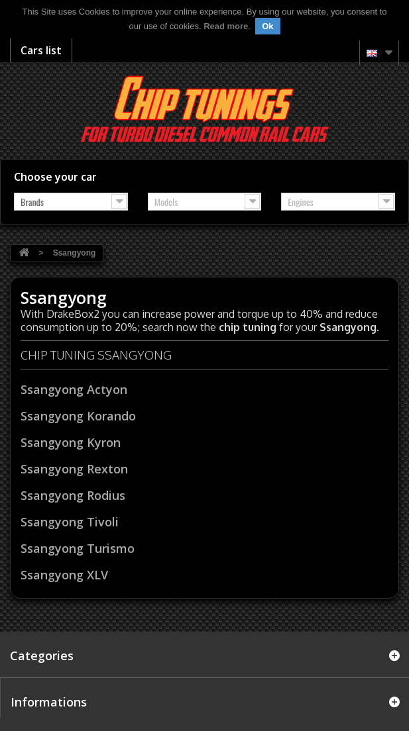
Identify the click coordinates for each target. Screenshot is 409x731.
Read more (226, 26)
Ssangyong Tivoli (70, 522)
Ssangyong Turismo (78, 548)
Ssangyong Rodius (73, 495)
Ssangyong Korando (78, 416)
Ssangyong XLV (64, 575)
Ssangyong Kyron (71, 442)
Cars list (41, 50)
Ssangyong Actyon (74, 389)
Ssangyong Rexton (74, 469)
